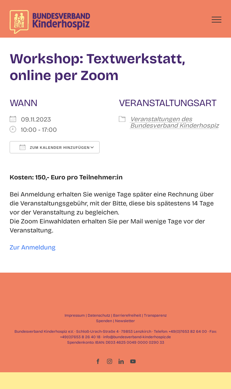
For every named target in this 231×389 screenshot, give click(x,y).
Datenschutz (99, 315)
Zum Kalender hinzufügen (55, 147)
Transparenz (155, 315)
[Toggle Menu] (217, 20)
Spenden (104, 321)
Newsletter (125, 321)
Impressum (75, 315)
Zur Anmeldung (33, 247)
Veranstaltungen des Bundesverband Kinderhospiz (174, 122)
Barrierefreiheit (127, 315)
